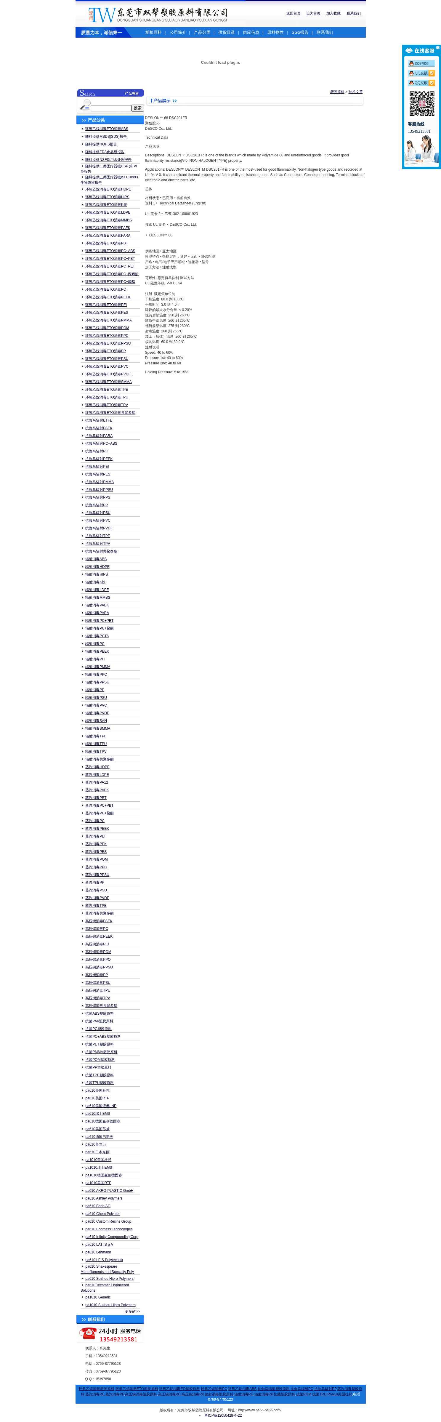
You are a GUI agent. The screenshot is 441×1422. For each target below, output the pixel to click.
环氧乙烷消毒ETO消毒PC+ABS (110, 251)
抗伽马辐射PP (96, 505)
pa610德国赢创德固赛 (102, 1121)
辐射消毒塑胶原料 (219, 1394)
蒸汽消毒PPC (96, 867)
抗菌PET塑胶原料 (99, 1044)
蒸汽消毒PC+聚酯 (99, 813)
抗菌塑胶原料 (284, 1394)
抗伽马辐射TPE (97, 536)
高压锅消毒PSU (97, 983)
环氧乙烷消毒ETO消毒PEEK (107, 297)
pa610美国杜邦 (97, 1090)
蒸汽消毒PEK (96, 844)
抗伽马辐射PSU (97, 513)
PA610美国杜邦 (340, 1394)
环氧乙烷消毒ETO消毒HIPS (107, 197)
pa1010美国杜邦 (98, 1160)
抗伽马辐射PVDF (99, 528)
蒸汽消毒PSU (96, 890)
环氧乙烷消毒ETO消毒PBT (106, 243)
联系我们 (354, 13)
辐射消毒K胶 (95, 582)
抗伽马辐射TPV (97, 544)
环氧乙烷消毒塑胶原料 (96, 1389)
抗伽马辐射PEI (97, 467)
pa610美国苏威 (97, 1129)
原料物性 (275, 32)
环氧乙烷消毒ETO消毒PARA (107, 235)
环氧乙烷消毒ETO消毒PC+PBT (110, 259)
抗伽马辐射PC (96, 451)
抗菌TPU (319, 1394)
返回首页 (293, 13)
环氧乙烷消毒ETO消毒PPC (106, 336)
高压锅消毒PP (96, 975)
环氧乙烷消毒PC (214, 1389)
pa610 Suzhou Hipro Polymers (109, 1279)
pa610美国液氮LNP (100, 1106)
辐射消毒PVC (96, 705)
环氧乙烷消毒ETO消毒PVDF (107, 374)
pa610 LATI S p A (99, 1244)
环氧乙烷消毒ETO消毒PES (106, 312)
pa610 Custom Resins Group (108, 1221)
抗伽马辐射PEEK (99, 459)
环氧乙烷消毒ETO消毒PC (105, 289)
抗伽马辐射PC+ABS (101, 443)
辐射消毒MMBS (97, 597)
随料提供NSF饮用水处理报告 (108, 160)
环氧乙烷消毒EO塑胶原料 (179, 1389)
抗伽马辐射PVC (97, 520)
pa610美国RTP (97, 1098)
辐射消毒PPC (96, 674)
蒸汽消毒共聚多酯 (99, 913)
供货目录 (226, 32)
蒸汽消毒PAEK (97, 790)
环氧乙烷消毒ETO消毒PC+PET (110, 266)
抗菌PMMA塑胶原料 (101, 1052)
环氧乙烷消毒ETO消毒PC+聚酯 (110, 282)
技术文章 (356, 92)
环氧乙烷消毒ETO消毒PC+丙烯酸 (112, 274)
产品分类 (202, 32)
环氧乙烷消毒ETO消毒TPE (106, 389)
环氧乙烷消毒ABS (242, 1389)
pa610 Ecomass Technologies (108, 1229)
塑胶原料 (153, 32)
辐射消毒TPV (95, 752)
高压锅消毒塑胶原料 (141, 1394)
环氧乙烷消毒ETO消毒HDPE (108, 189)
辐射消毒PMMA (97, 667)
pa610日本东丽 (97, 1152)
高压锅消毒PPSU (99, 967)
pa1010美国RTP (98, 1183)
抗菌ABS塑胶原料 (99, 1013)
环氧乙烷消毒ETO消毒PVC (106, 366)
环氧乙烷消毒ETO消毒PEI (106, 305)
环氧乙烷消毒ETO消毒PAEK (107, 228)
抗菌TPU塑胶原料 (99, 1083)
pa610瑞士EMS (97, 1114)
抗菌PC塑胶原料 (98, 1029)
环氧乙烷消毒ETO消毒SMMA (108, 382)
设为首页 (313, 13)
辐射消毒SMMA (97, 728)
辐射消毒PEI (95, 659)
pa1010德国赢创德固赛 (103, 1175)
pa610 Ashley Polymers (103, 1198)
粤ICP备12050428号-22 (223, 1415)
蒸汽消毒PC (95, 821)
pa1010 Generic (97, 1297)
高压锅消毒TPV (97, 998)
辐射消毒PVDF (97, 713)
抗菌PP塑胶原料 (98, 1067)
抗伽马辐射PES (97, 474)
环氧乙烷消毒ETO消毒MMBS (108, 220)
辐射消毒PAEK (97, 605)
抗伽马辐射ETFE (98, 420)
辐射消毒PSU (96, 698)
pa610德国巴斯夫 (99, 1137)
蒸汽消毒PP (94, 882)
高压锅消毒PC (96, 929)
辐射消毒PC (95, 644)
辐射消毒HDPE (97, 567)
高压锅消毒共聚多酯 (101, 1006)
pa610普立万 (95, 1144)
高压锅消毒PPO (97, 959)
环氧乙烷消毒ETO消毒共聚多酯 (110, 413)
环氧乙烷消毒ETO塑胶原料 (137, 1389)
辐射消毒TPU (96, 744)
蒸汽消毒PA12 (96, 782)
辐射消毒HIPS (96, 574)
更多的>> (132, 1311)
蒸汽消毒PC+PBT (99, 805)
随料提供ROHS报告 (101, 144)
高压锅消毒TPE (97, 990)
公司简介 (178, 32)
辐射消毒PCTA (97, 636)
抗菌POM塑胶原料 (100, 1060)
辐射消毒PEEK (97, 651)
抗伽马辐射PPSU (99, 490)
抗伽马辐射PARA (99, 436)
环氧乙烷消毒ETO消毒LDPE (107, 212)
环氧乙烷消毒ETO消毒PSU (106, 359)
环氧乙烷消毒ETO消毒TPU (106, 397)
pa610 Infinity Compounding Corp (111, 1237)
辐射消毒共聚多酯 (99, 759)
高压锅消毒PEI (97, 944)
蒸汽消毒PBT (95, 798)
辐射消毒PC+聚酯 (99, 628)
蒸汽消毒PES (96, 852)
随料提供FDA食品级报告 (104, 152)
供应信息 (251, 32)
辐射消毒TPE (95, 736)
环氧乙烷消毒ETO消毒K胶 (106, 205)
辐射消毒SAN (96, 721)
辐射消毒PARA (97, 613)
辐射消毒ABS (96, 559)
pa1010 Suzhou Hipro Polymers (110, 1305)
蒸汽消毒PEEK (97, 829)
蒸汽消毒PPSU (97, 875)
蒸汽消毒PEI (95, 836)
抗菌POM (303, 1394)
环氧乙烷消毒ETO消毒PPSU (108, 343)
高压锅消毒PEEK (99, 936)
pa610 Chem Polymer (102, 1214)
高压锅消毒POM (98, 952)
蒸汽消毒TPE (95, 906)
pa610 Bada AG (97, 1206)
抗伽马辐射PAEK (98, 428)
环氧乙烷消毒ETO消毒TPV (106, 405)
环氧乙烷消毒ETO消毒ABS (106, 129)
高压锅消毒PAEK (98, 921)
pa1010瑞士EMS (98, 1167)
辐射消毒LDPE (97, 590)
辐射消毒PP (94, 690)
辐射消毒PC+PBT (99, 621)
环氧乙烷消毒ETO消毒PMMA (108, 320)
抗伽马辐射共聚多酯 (101, 551)
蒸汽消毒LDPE (97, 775)
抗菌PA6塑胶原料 (99, 1021)
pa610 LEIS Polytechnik (104, 1260)
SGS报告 (300, 32)
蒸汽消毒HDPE (97, 767)
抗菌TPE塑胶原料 (99, 1075)
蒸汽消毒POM (96, 859)
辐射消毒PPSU (97, 682)
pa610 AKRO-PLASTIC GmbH (109, 1191)
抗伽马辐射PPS (97, 497)
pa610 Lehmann (98, 1252)
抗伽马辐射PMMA (99, 482)
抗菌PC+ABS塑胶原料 (103, 1037)
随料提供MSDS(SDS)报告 (105, 136)
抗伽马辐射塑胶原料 (274, 1389)
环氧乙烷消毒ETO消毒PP (105, 351)
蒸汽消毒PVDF (97, 898)
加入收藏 (333, 13)
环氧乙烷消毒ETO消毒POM (107, 328)
